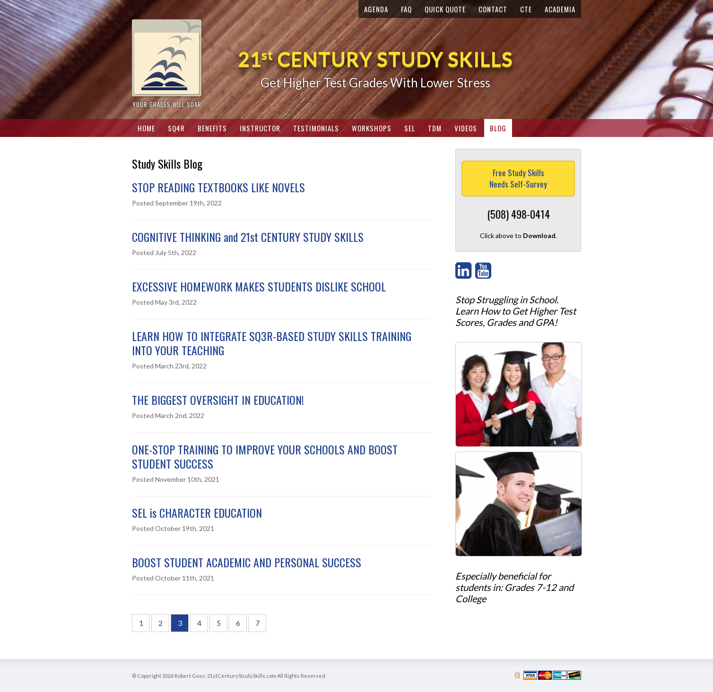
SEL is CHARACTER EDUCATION (197, 512)
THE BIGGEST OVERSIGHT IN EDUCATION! (218, 399)
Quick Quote (445, 9)
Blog (498, 128)
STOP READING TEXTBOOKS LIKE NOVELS (218, 187)
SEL (409, 128)
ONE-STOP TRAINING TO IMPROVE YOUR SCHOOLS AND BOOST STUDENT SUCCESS (265, 456)
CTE (526, 9)
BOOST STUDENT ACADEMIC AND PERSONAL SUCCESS (246, 562)
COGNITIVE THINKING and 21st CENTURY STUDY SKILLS (248, 236)
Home (146, 128)
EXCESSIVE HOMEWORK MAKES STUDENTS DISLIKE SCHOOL (259, 286)
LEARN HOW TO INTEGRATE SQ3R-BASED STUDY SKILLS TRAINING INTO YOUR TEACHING (271, 343)
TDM (435, 128)
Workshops (371, 128)
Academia (560, 9)
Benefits (212, 128)
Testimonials (316, 128)
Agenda (376, 9)
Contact (492, 9)
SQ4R (176, 128)
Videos (465, 128)
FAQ (406, 9)
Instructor (260, 128)
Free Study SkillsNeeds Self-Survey (518, 178)
